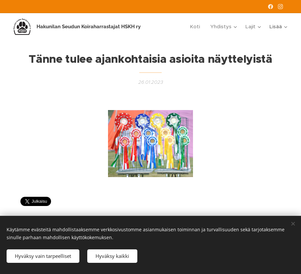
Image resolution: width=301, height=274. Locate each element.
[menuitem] (196, 26)
